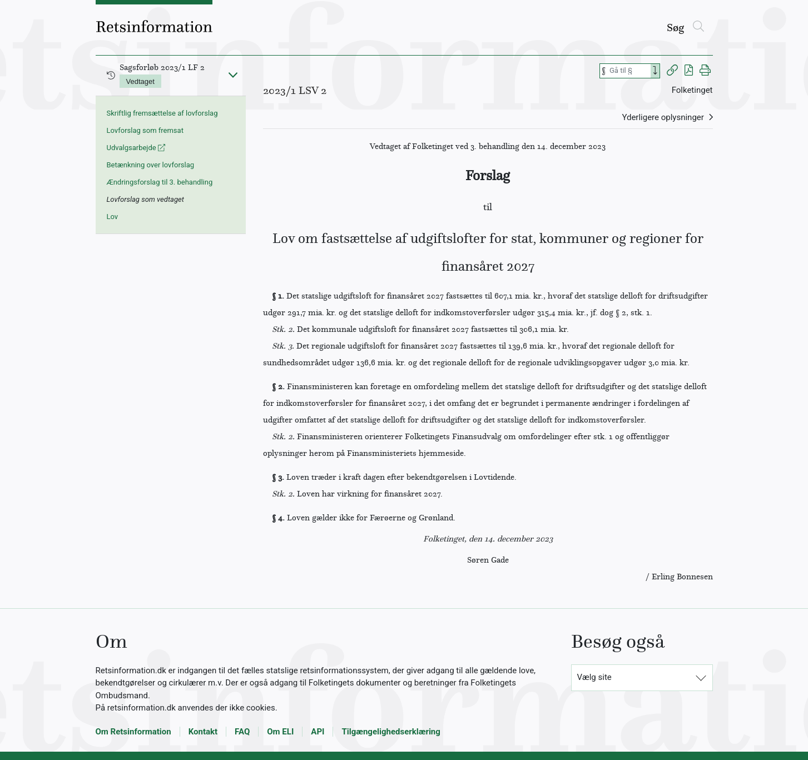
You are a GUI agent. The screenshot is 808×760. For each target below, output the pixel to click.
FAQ (242, 732)
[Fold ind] (233, 74)
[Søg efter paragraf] (629, 71)
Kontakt (203, 732)
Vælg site (594, 677)
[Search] (655, 71)
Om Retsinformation (133, 732)
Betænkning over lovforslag (151, 165)
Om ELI (280, 732)
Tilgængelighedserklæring (390, 732)
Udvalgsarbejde (136, 147)
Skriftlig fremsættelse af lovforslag (162, 113)
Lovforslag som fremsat (145, 130)
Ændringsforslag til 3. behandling (160, 182)
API (317, 732)
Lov (112, 216)
